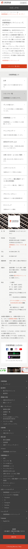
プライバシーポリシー (9, 483)
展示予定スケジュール (20, 275)
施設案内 (5, 393)
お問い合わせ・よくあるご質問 (11, 473)
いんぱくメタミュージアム (10, 424)
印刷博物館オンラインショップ (10, 60)
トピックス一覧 (14, 12)
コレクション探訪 (8, 421)
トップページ (4, 12)
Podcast (6, 507)
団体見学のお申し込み (9, 471)
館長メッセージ (7, 402)
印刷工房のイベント (8, 433)
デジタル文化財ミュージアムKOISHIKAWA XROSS (10, 417)
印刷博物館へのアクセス (9, 451)
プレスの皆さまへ (8, 463)
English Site (6, 521)
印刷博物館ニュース (8, 466)
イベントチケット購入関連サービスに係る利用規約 (15, 479)
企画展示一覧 (6, 411)
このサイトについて (8, 476)
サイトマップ (6, 485)
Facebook (7, 497)
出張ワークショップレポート (11, 445)
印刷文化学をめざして (9, 400)
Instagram (7, 502)
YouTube (6, 505)
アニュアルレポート (8, 468)
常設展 (5, 414)
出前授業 (5, 442)
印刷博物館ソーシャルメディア (11, 492)
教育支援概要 (6, 439)
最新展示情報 (13, 318)
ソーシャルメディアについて (14, 360)
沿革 (4, 458)
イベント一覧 (6, 430)
